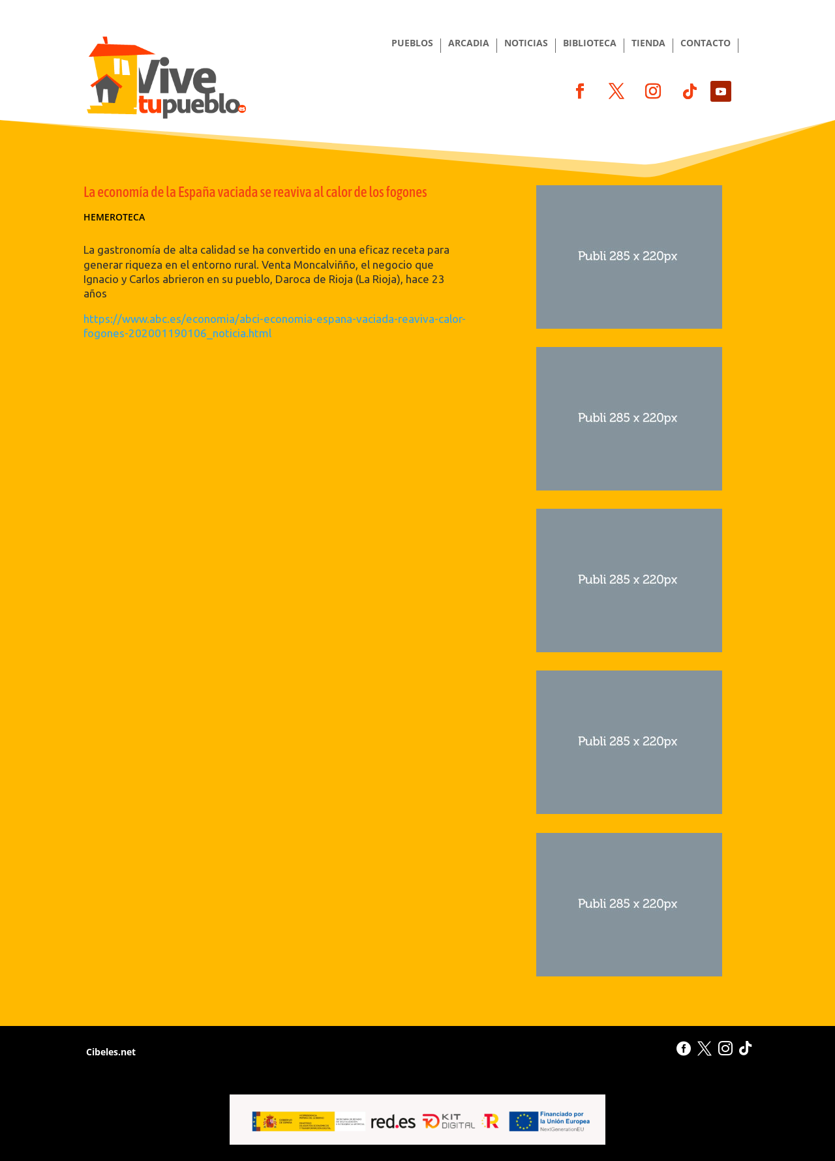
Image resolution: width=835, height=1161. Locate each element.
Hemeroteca (114, 217)
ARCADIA (468, 43)
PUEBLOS (412, 43)
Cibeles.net (110, 1052)
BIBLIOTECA (589, 43)
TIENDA (648, 43)
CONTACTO (705, 43)
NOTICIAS (526, 43)
